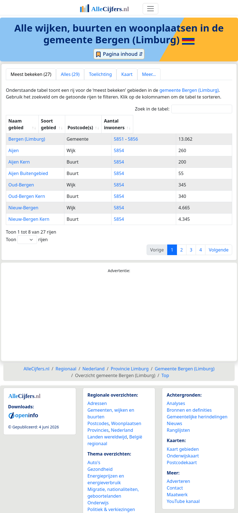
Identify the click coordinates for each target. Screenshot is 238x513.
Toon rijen (27, 233)
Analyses (176, 397)
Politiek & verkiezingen (111, 503)
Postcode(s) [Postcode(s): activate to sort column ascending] (145, 121)
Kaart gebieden (183, 442)
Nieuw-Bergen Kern (28, 212)
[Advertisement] (119, 311)
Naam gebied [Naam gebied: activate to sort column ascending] (23, 121)
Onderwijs (98, 496)
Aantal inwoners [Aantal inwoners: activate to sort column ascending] (195, 121)
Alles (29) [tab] (70, 74)
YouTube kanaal (183, 495)
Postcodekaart (182, 456)
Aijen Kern (19, 155)
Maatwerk (177, 488)
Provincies (98, 423)
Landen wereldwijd (107, 430)
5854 (138, 144)
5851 (138, 132)
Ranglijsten (178, 423)
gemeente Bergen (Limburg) (189, 90)
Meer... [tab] (149, 74)
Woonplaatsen (126, 417)
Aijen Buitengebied (28, 167)
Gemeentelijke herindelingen (197, 410)
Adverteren (178, 474)
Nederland (122, 423)
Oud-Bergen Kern (26, 189)
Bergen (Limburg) (26, 132)
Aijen (13, 144)
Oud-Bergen (21, 178)
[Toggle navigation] (150, 8)
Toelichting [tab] (100, 74)
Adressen (97, 397)
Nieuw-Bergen (23, 201)
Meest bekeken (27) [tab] (31, 74)
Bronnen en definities (189, 403)
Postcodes (98, 417)
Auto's (94, 456)
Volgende (219, 243)
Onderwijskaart (183, 449)
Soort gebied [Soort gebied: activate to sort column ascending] (99, 121)
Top (165, 369)
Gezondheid (100, 462)
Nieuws (174, 417)
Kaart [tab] (126, 74)
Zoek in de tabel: (183, 109)
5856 (152, 132)
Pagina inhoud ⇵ (119, 54)
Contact (175, 481)
